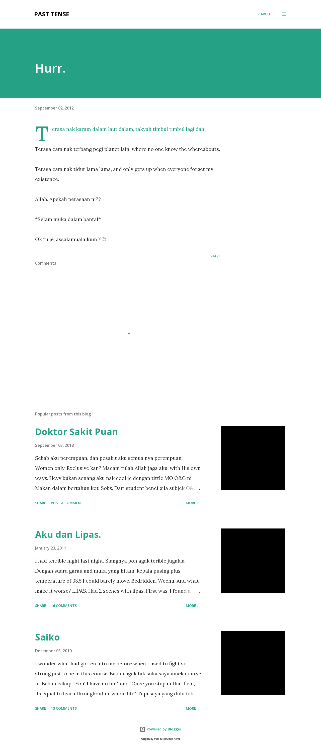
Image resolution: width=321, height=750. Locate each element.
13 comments (64, 708)
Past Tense (51, 14)
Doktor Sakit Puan (76, 431)
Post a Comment (67, 502)
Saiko (47, 637)
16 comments (64, 605)
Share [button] (215, 256)
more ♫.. (194, 502)
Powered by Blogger (160, 729)
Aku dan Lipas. (68, 534)
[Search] (263, 14)
